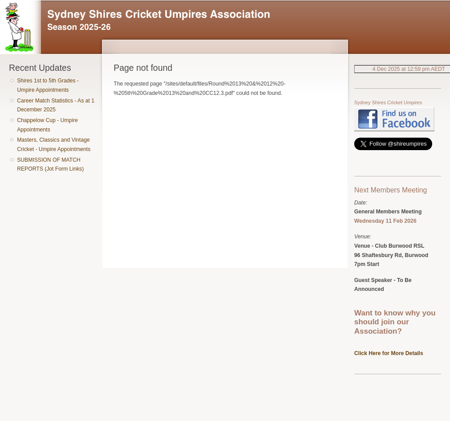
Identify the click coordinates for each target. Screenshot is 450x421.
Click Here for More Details (388, 353)
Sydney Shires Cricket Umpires (388, 102)
